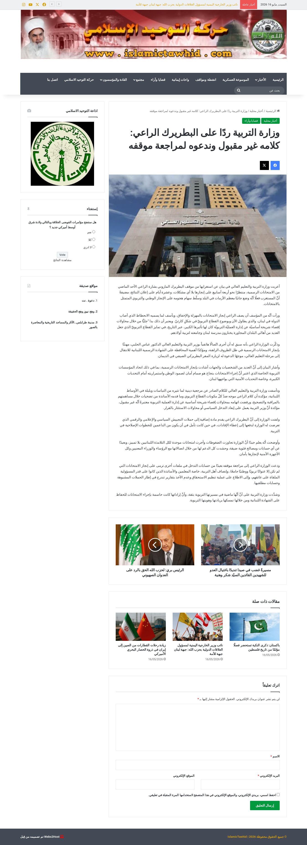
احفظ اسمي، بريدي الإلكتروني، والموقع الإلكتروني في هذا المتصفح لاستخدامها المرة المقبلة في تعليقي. (212, 795)
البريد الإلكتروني (269, 775)
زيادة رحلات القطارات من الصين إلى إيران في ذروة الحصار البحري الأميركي (142, 649)
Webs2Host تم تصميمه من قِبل (39, 836)
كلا (90, 239)
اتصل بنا (52, 79)
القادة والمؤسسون (115, 79)
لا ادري (87, 247)
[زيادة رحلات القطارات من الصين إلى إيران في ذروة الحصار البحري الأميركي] (141, 627)
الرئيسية (278, 79)
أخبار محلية (256, 111)
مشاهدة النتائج (62, 260)
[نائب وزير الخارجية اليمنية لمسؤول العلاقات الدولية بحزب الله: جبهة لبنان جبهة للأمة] (198, 627)
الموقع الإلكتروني (183, 775)
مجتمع (140, 79)
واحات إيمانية (180, 79)
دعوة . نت (88, 300)
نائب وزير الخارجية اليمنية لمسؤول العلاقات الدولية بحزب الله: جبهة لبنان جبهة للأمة (187, 4)
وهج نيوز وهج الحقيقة (81, 311)
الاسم (275, 756)
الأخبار (262, 79)
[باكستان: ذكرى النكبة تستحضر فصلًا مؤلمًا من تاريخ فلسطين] (255, 627)
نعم (89, 232)
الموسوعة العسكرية (236, 79)
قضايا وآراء (158, 79)
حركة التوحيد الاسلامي (79, 79)
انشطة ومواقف (205, 79)
